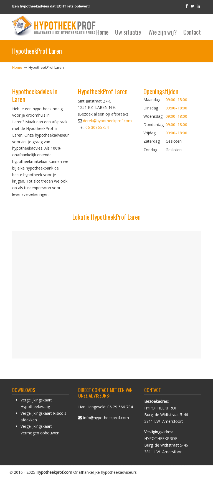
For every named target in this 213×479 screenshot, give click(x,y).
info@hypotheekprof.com (106, 417)
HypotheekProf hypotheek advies (53, 26)
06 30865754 (97, 127)
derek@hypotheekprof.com (107, 120)
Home (17, 67)
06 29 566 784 (120, 406)
